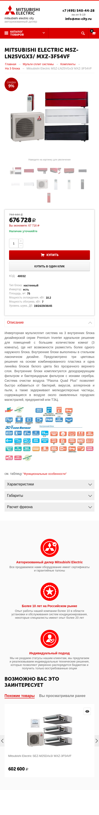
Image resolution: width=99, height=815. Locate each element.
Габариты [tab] (49, 494)
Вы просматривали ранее (62, 696)
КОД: (12, 276)
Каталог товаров (17, 33)
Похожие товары (20, 696)
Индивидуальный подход (49, 653)
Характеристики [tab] (49, 483)
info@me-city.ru (78, 19)
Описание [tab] (49, 321)
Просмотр (87, 711)
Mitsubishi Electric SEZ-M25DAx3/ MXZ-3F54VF (40, 756)
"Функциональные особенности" (45, 473)
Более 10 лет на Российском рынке (49, 606)
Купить (52, 255)
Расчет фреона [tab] (49, 506)
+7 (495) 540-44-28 (78, 11)
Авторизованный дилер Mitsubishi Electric (49, 562)
